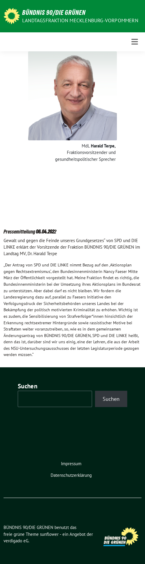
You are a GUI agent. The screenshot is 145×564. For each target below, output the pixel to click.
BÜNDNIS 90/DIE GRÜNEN (54, 12)
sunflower (49, 534)
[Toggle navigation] (134, 42)
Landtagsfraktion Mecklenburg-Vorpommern (80, 20)
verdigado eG (16, 541)
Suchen (27, 386)
